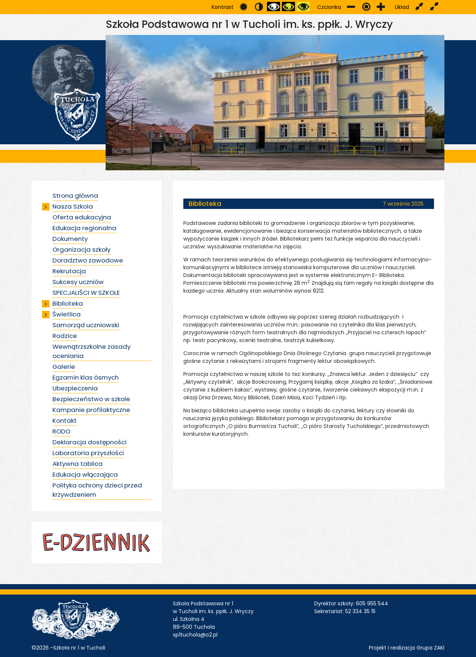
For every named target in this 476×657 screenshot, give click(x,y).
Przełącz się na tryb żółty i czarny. (303, 6)
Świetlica (66, 314)
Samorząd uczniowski (85, 325)
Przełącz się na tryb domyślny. (243, 6)
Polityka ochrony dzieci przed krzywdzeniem (97, 490)
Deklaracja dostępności (89, 442)
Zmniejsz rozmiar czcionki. (351, 6)
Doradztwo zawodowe (87, 260)
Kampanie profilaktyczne (91, 409)
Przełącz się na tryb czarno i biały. (273, 6)
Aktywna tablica (77, 463)
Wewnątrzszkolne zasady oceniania (91, 351)
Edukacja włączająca (85, 474)
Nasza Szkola (72, 206)
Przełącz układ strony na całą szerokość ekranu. (434, 6)
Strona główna (75, 195)
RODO (61, 431)
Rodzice (64, 335)
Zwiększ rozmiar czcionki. (380, 6)
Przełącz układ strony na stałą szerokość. (419, 6)
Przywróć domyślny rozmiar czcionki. (366, 6)
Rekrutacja (69, 271)
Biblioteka (67, 303)
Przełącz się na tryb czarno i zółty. (288, 6)
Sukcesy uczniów (78, 281)
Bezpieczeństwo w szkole (91, 398)
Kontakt (64, 420)
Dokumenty (70, 238)
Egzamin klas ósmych (85, 377)
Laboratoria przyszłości (88, 452)
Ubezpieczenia (75, 388)
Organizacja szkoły (81, 249)
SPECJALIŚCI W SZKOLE (86, 292)
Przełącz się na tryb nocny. (258, 6)
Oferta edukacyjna (81, 217)
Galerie (63, 366)
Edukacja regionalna (84, 227)
